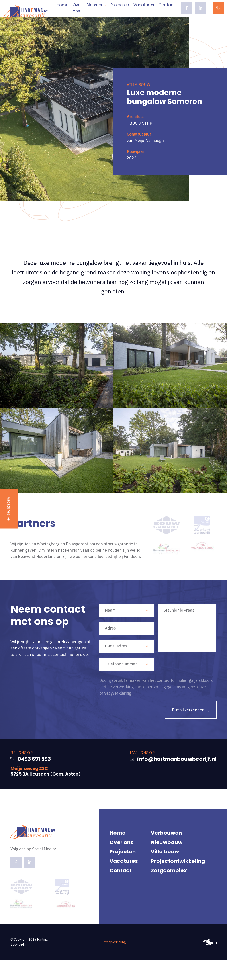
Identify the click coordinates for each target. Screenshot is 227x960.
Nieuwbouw (166, 842)
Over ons (77, 8)
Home (62, 5)
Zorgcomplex (169, 870)
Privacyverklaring (113, 942)
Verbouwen (166, 832)
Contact (167, 5)
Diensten (95, 5)
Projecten (119, 5)
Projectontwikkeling (178, 861)
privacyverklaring (115, 693)
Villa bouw (165, 851)
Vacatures (8, 506)
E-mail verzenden (188, 709)
